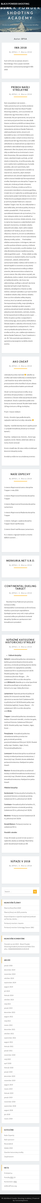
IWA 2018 (20, 47)
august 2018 (8, 1110)
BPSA (14, 52)
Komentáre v (10, 1182)
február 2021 (8, 1046)
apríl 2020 (7, 1063)
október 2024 (9, 978)
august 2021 (8, 1042)
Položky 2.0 (9, 1177)
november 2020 (9, 1055)
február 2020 (8, 1068)
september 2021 (10, 1038)
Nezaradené (8, 1144)
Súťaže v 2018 (20, 861)
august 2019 (8, 1085)
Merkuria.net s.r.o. (20, 560)
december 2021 (9, 1029)
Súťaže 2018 (8, 1148)
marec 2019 (8, 1089)
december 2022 (9, 1012)
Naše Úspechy (9, 1135)
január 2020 (8, 1072)
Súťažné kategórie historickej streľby (20, 641)
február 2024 (8, 995)
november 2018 (9, 1102)
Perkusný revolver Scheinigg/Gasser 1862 (19, 927)
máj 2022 (7, 1021)
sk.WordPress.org (10, 1186)
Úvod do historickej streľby (13, 1152)
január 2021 (8, 1051)
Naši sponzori (9, 1140)
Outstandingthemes (21, 1200)
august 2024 (8, 987)
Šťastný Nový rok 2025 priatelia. (15, 912)
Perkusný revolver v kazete (14, 923)
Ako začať (20, 361)
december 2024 (9, 970)
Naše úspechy (20, 474)
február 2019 (8, 1093)
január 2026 (8, 965)
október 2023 (9, 1000)
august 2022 (8, 1016)
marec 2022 (8, 1025)
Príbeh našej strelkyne (20, 88)
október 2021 (9, 1033)
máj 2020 (7, 1059)
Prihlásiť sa (8, 1173)
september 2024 (10, 982)
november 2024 (9, 974)
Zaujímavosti (9, 1156)
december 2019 (9, 1076)
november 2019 (9, 1080)
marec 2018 (8, 1119)
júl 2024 (7, 991)
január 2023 (8, 1008)
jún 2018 (7, 1114)
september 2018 (10, 1106)
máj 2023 (7, 1004)
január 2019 (8, 1097)
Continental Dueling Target (20, 587)
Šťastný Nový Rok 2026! (12, 908)
